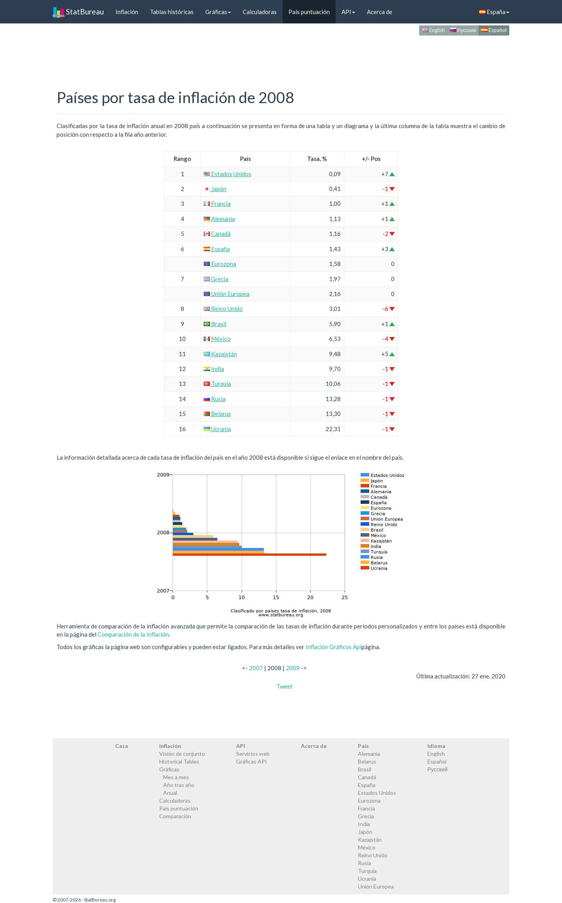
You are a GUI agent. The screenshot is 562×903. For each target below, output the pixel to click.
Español (494, 30)
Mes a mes (176, 777)
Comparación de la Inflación (133, 634)
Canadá (217, 233)
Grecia (216, 278)
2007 (256, 667)
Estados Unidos (227, 173)
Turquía (217, 383)
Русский (463, 30)
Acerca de (379, 11)
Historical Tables (179, 761)
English (433, 30)
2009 (293, 667)
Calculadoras (260, 11)
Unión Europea (226, 293)
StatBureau (78, 12)
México (217, 338)
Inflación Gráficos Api (333, 646)
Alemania (219, 218)
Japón (215, 188)
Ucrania (217, 428)
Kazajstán (220, 353)
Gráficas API (251, 761)
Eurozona (220, 263)
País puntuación (309, 11)
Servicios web (253, 753)
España (494, 11)
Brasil (215, 323)
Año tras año (178, 785)
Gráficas (218, 11)
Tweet (284, 686)
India (214, 368)
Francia (217, 203)
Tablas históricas (172, 11)
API (348, 11)
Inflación (127, 11)
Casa (121, 745)
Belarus (217, 413)
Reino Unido (223, 308)
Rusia (215, 398)
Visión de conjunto (182, 753)
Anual (170, 792)
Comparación (175, 816)
